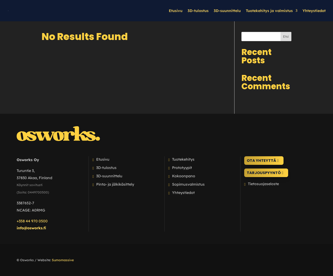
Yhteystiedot (314, 11)
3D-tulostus (198, 11)
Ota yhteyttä (261, 160)
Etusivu (175, 11)
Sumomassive (63, 260)
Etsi (286, 36)
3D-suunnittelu (227, 11)
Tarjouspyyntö (264, 172)
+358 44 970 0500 (32, 221)
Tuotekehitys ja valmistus (269, 11)
